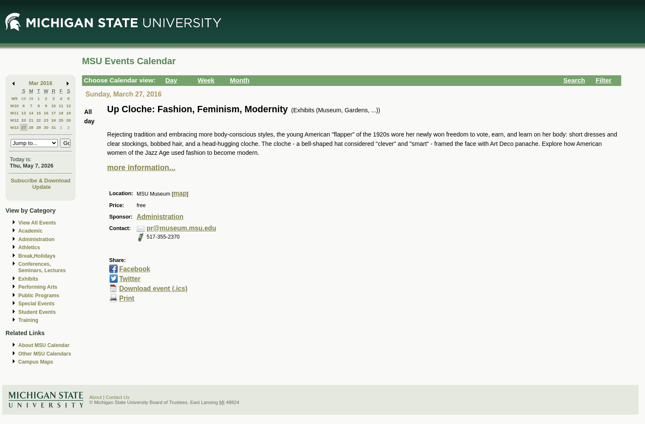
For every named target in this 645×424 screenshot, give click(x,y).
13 (23, 113)
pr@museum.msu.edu (181, 228)
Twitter (129, 278)
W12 (14, 120)
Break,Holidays (37, 256)
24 (53, 120)
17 (53, 113)
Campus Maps (35, 362)
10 (53, 105)
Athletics (29, 247)
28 (23, 98)
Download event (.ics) (153, 288)
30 (46, 127)
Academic (30, 231)
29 (31, 98)
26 (68, 120)
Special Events (36, 304)
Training (28, 320)
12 (68, 105)
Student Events (37, 312)
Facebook (134, 269)
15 (38, 113)
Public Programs (38, 296)
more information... (141, 167)
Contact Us (118, 397)
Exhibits (28, 279)
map (180, 193)
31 (53, 127)
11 (61, 105)
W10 (14, 105)
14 (31, 113)
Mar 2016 (40, 83)
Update (41, 187)
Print (126, 298)
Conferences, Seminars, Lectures (42, 267)
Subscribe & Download (41, 180)
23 (46, 120)
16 (46, 113)
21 (31, 120)
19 (68, 113)
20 (23, 120)
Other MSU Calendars (44, 354)
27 (23, 127)
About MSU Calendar (43, 345)
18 (61, 113)
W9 (14, 98)
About (95, 397)
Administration (36, 239)
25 (61, 120)
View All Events (37, 223)
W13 (14, 127)
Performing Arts (37, 287)
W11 (14, 113)
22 (38, 120)
